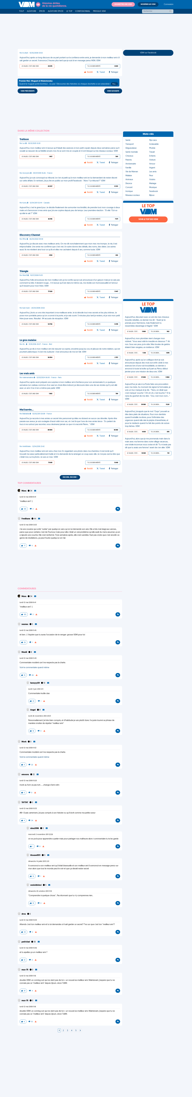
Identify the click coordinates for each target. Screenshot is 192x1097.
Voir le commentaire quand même (34, 668)
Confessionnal (82, 11)
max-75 (25, 970)
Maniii (24, 652)
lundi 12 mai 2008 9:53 (28, 748)
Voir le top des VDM (148, 219)
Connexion (168, 4)
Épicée (42, 11)
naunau (25, 624)
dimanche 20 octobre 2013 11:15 (40, 891)
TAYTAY (25, 802)
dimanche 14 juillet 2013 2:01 (38, 861)
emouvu (25, 775)
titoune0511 (35, 855)
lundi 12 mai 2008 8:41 (28, 497)
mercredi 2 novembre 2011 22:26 (40, 834)
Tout (21, 11)
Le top (69, 11)
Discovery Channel (30, 235)
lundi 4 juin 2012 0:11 (35, 689)
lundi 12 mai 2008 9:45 (28, 630)
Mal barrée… (27, 410)
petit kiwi (26, 942)
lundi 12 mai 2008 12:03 (28, 525)
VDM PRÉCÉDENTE (28, 91)
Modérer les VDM (148, 4)
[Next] (80, 1030)
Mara (24, 491)
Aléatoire (31, 11)
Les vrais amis (27, 373)
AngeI (33, 710)
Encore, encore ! (70, 477)
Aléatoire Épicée (55, 11)
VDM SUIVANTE (113, 91)
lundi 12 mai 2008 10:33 (28, 809)
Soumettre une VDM (123, 4)
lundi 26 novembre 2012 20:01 (39, 716)
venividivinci (36, 885)
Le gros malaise (28, 340)
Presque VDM (99, 11)
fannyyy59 (35, 683)
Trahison (24, 139)
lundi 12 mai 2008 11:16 (28, 976)
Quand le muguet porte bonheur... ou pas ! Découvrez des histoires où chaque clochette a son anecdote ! (68, 83)
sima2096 (34, 828)
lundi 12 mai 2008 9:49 (28, 658)
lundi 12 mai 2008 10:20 (28, 781)
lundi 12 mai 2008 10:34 (28, 920)
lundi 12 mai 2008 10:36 (28, 948)
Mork (24, 742)
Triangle (24, 271)
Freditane (26, 519)
